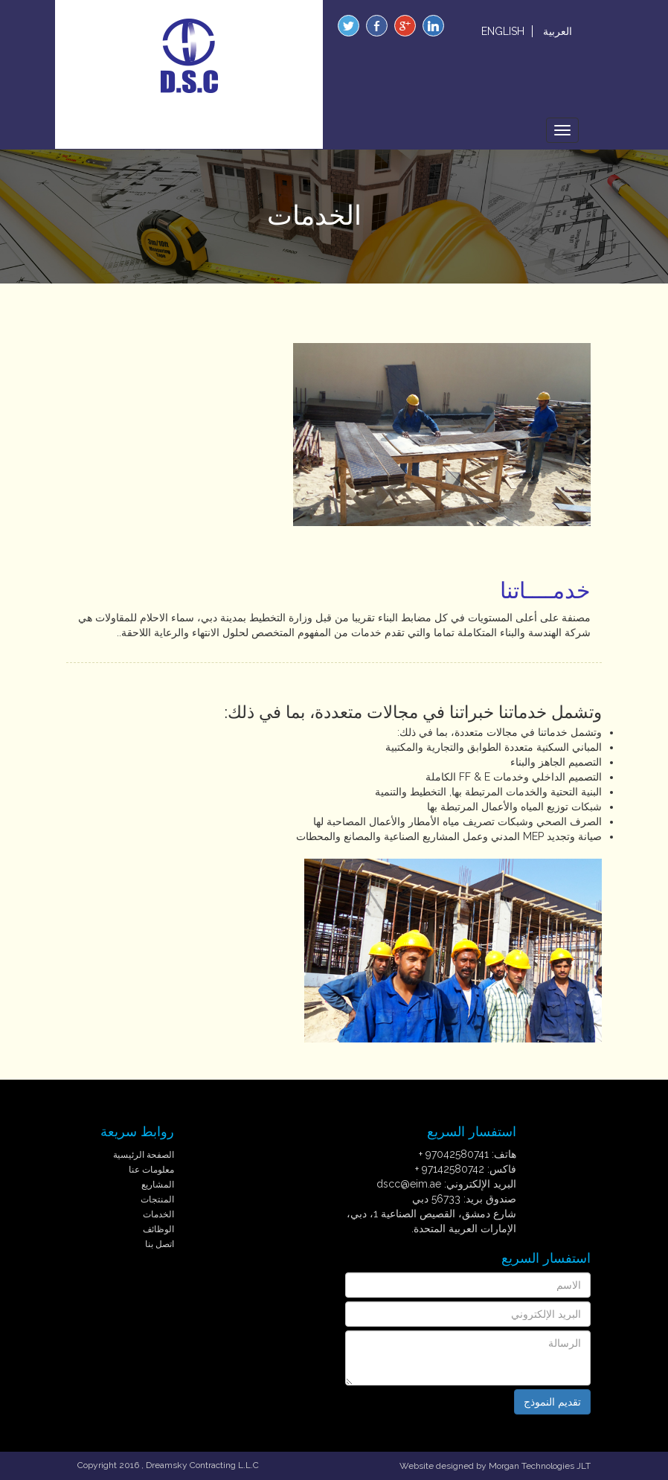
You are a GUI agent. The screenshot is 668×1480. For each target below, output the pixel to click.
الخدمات (158, 1214)
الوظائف (158, 1229)
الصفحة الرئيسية (143, 1155)
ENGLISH (502, 31)
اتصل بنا (159, 1244)
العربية (557, 31)
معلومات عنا (151, 1170)
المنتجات (157, 1199)
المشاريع (157, 1184)
